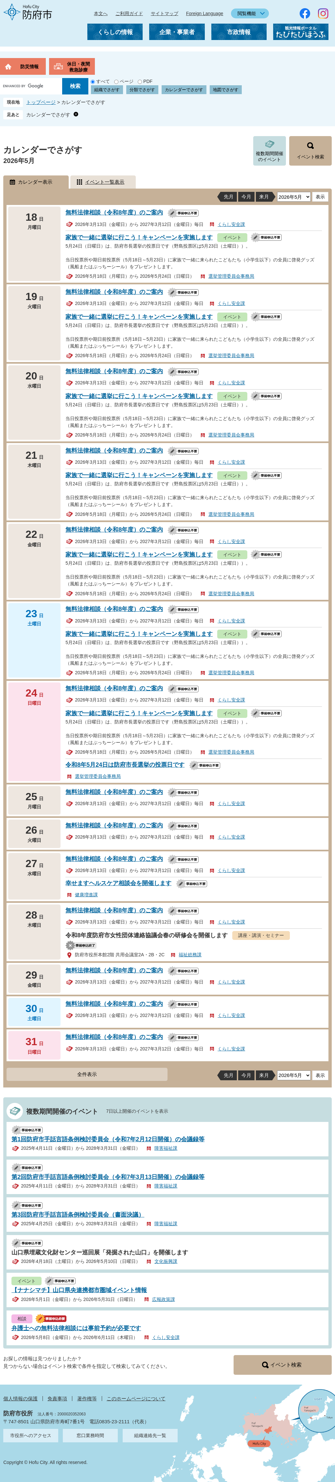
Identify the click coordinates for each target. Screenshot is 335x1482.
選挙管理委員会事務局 (231, 276)
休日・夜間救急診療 (78, 66)
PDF (147, 81)
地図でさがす (225, 89)
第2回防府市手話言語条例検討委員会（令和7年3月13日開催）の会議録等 (107, 1177)
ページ (126, 81)
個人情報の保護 (20, 1398)
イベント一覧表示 (104, 182)
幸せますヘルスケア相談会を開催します (118, 883)
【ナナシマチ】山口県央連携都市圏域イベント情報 (79, 1290)
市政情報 (239, 32)
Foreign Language (204, 13)
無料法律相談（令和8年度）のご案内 (114, 212)
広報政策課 (163, 1299)
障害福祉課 (165, 1148)
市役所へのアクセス (30, 1435)
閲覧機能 (247, 13)
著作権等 (87, 1398)
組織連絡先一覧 (150, 1435)
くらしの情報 (115, 32)
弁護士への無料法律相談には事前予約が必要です (76, 1328)
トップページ (41, 102)
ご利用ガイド (129, 13)
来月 (264, 196)
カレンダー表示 (35, 182)
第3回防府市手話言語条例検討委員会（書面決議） (77, 1214)
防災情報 (29, 66)
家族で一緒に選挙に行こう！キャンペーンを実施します (139, 237)
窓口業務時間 (90, 1435)
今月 (246, 196)
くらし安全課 (231, 224)
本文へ (101, 13)
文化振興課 (165, 1261)
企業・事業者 (177, 32)
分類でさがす (142, 89)
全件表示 (87, 1074)
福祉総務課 (190, 954)
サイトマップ (164, 13)
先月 (229, 196)
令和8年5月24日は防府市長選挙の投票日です (125, 764)
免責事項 (57, 1398)
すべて (103, 81)
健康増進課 (86, 894)
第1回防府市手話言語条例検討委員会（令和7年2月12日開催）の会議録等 (107, 1139)
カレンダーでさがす (184, 89)
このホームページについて (136, 1398)
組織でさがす (107, 89)
